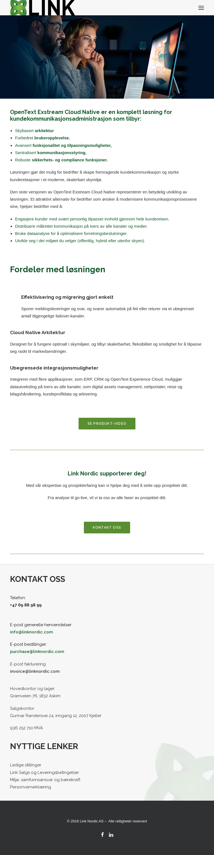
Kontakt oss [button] (107, 527)
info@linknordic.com (31, 632)
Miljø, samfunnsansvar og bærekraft (45, 779)
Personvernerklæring (30, 787)
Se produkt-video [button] (107, 424)
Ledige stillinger (25, 764)
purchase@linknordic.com (37, 651)
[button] (201, 7)
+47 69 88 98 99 (26, 605)
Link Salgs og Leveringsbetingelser (44, 772)
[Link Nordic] (42, 7)
